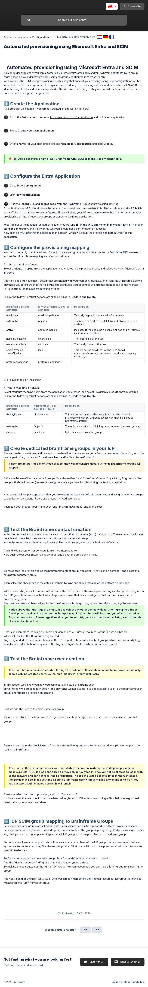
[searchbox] (74, 20)
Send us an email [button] (130, 961)
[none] (112, 6)
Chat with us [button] (97, 961)
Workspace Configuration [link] (33, 37)
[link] (99, 37)
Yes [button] (85, 929)
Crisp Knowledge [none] (134, 981)
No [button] (97, 929)
